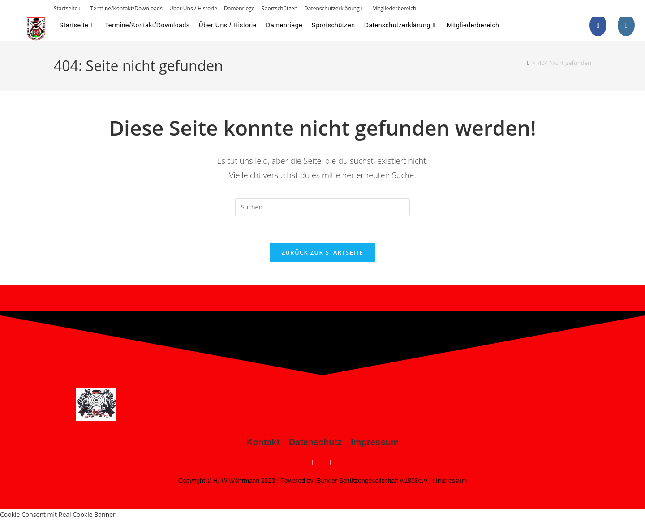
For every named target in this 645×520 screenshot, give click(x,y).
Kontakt (263, 442)
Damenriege (239, 8)
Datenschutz (315, 442)
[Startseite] (528, 63)
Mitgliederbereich (394, 8)
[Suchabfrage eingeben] (322, 207)
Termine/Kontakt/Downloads (126, 8)
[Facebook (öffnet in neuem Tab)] (597, 25)
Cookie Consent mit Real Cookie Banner (58, 514)
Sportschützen (280, 8)
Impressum (375, 442)
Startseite (69, 8)
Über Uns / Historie (193, 8)
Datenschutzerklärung (335, 8)
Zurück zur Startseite (323, 252)
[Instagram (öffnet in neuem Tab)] (626, 25)
